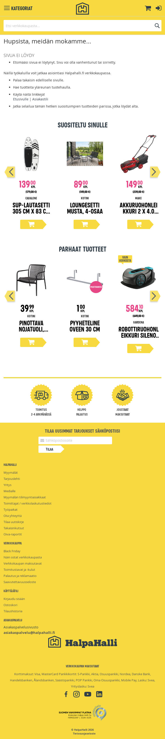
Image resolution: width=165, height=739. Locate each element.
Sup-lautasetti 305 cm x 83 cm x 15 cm (31, 210)
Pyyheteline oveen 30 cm (85, 325)
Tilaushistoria (13, 611)
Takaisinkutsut (14, 528)
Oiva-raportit (13, 534)
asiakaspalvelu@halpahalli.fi (29, 632)
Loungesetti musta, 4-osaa (85, 207)
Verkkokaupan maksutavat (23, 563)
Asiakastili (40, 99)
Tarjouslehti (12, 479)
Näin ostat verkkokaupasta (23, 557)
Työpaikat (11, 509)
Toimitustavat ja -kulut (19, 569)
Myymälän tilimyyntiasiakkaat (25, 497)
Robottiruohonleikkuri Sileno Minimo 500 (138, 335)
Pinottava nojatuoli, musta (31, 328)
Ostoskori (10, 605)
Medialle (9, 491)
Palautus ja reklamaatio (20, 576)
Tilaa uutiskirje (14, 522)
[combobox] (82, 25)
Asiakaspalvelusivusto (21, 627)
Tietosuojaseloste (84, 733)
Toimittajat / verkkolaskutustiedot (28, 503)
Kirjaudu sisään (14, 599)
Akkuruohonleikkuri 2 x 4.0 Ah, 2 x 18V (138, 210)
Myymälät (11, 472)
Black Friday (12, 551)
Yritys (7, 485)
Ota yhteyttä (13, 516)
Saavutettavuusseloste (20, 582)
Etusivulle (20, 99)
